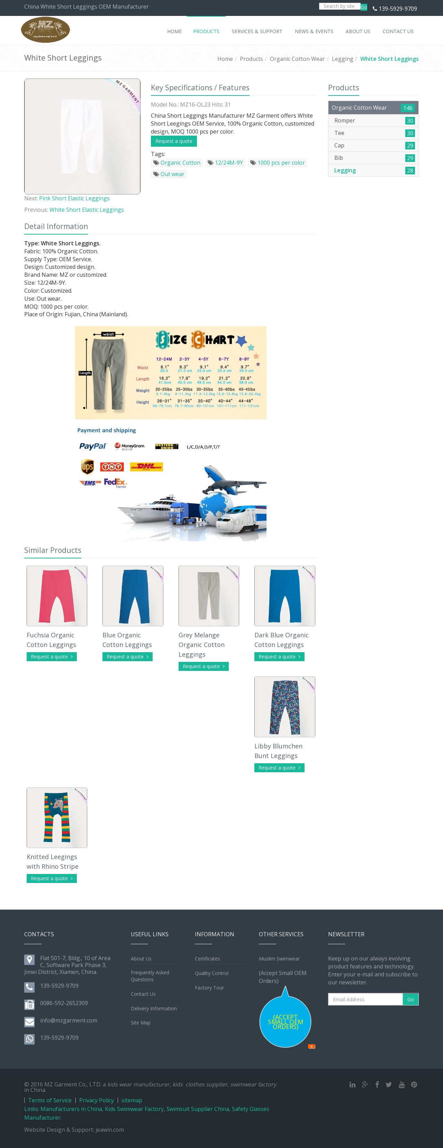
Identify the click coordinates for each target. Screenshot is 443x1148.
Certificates (207, 958)
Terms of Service (50, 1100)
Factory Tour (209, 987)
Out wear (168, 174)
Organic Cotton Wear (297, 59)
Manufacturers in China (71, 1109)
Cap (339, 145)
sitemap (131, 1100)
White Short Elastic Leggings (86, 209)
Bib (338, 158)
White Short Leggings (389, 59)
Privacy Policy (96, 1100)
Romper (344, 120)
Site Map (141, 1022)
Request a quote (173, 141)
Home (225, 59)
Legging (342, 59)
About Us (141, 958)
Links (31, 1109)
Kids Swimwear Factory (134, 1109)
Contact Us (143, 994)
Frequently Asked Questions (150, 976)
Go (364, 7)
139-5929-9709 (398, 8)
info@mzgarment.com (68, 1020)
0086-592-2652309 (64, 1003)
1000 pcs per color (277, 162)
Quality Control (211, 973)
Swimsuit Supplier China (197, 1109)
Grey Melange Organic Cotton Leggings (202, 644)
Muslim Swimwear (279, 958)
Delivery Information (154, 1008)
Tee (339, 133)
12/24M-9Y (225, 162)
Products (251, 59)
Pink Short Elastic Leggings (74, 198)
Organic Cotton (176, 162)
